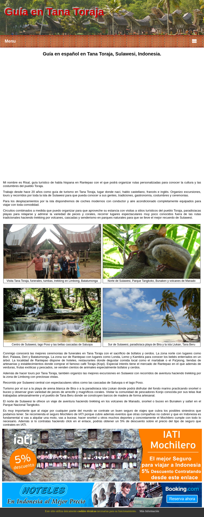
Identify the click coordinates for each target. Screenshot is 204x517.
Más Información (149, 511)
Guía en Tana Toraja (54, 12)
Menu (101, 41)
